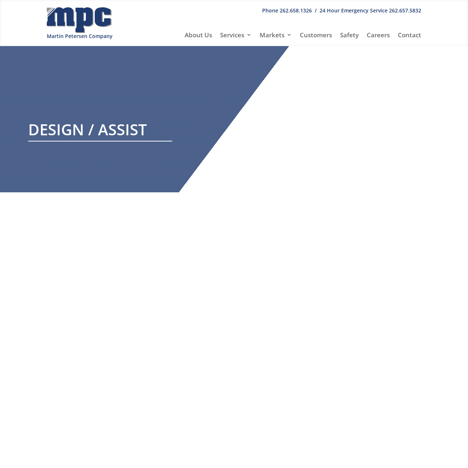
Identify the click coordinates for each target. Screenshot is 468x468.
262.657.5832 (405, 10)
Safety (349, 35)
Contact (409, 35)
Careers (378, 35)
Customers (316, 35)
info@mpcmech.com (75, 423)
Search (408, 221)
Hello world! (364, 260)
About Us (198, 35)
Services (232, 35)
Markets (272, 35)
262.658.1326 (296, 10)
